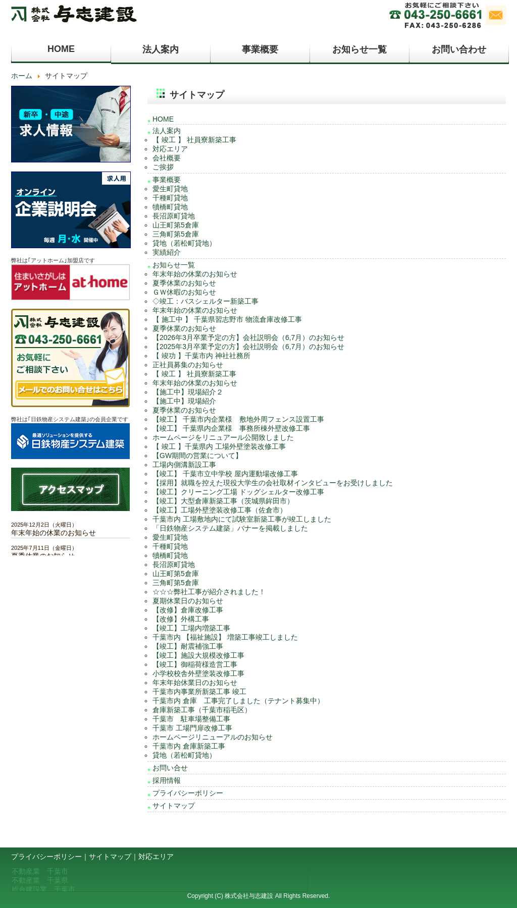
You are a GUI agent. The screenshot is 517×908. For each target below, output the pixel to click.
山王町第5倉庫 (175, 225)
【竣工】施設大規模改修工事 (198, 655)
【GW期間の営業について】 (197, 455)
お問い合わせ (459, 49)
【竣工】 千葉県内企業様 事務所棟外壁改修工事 (231, 428)
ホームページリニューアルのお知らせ (212, 737)
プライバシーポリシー (187, 793)
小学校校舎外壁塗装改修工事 (198, 673)
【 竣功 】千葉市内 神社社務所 (201, 356)
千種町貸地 (170, 198)
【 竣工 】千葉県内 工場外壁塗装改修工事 (219, 446)
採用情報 (166, 780)
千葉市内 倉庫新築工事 (188, 746)
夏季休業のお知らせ (184, 283)
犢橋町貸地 (170, 207)
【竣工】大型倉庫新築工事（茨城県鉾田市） (223, 501)
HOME (61, 49)
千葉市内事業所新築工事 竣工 (199, 692)
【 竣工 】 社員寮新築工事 (194, 140)
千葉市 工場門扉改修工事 (192, 728)
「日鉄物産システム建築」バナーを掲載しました (230, 528)
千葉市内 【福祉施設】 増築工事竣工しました (225, 637)
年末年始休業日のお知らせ (194, 682)
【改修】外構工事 (180, 619)
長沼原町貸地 (173, 216)
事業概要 (260, 49)
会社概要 (166, 158)
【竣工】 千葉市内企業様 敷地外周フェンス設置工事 (238, 419)
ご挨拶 (163, 167)
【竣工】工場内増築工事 (191, 628)
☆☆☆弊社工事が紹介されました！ (209, 592)
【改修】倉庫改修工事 (187, 610)
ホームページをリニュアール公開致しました (223, 437)
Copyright (200, 895)
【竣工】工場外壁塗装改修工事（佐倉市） (219, 510)
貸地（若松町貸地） (184, 243)
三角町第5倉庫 (175, 234)
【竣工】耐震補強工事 (187, 646)
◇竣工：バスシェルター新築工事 (205, 301)
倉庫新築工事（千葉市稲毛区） (201, 710)
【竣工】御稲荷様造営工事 (194, 664)
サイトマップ (173, 806)
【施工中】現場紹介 (184, 401)
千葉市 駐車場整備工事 (191, 719)
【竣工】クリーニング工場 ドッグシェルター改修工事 (238, 492)
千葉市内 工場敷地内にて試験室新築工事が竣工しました (241, 519)
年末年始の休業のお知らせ (194, 274)
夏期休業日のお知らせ (187, 601)
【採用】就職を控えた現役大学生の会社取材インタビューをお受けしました (272, 483)
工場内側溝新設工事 (184, 465)
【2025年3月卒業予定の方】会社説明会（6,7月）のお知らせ (248, 347)
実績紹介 (166, 252)
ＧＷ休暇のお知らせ (184, 292)
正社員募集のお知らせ (187, 365)
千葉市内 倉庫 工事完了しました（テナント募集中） (238, 701)
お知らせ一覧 (359, 49)
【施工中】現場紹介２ (187, 392)
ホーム (21, 76)
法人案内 (160, 49)
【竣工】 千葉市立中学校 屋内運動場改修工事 (225, 474)
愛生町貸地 (170, 189)
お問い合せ (170, 768)
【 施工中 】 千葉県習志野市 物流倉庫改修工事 (227, 319)
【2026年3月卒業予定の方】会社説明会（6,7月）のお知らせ (248, 337)
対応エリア (170, 149)
